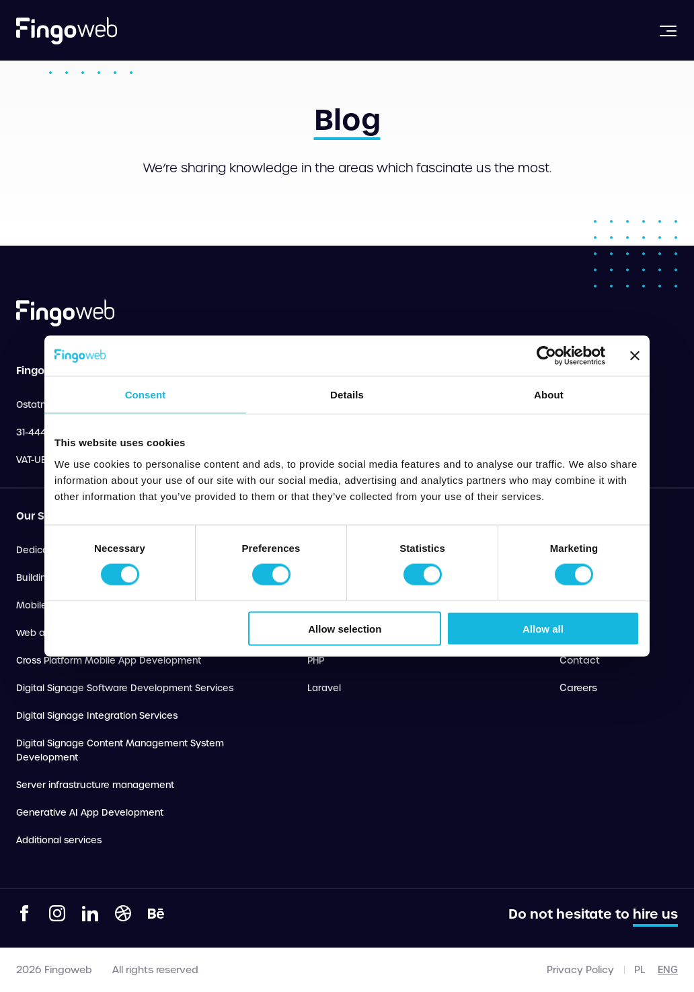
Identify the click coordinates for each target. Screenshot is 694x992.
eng (668, 970)
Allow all (543, 628)
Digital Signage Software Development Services (124, 688)
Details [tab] (347, 394)
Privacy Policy (580, 969)
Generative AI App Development (89, 812)
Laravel (324, 688)
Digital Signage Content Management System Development (120, 750)
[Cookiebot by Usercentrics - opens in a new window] (546, 356)
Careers (578, 688)
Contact (580, 660)
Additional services (59, 840)
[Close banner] (635, 356)
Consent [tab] (145, 394)
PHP (315, 660)
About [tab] (549, 394)
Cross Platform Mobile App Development (108, 660)
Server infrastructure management (95, 785)
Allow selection (344, 628)
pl (639, 970)
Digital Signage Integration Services (97, 715)
